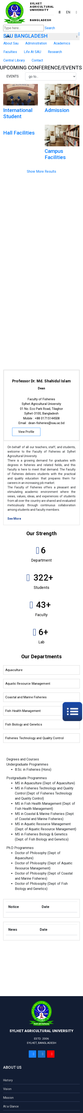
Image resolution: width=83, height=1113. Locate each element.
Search (50, 28)
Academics (62, 43)
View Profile (26, 431)
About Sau (11, 43)
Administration (36, 43)
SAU (41, 36)
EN (68, 12)
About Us (12, 1067)
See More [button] (14, 518)
